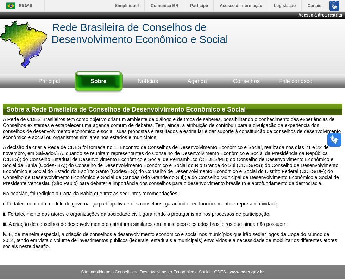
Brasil (26, 6)
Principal (49, 81)
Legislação (285, 5)
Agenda (197, 81)
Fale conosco (295, 81)
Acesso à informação (241, 5)
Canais (314, 5)
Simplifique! (127, 5)
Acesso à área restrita (320, 15)
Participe (199, 5)
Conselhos (246, 81)
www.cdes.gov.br (247, 272)
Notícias (148, 81)
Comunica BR (164, 5)
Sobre (98, 81)
